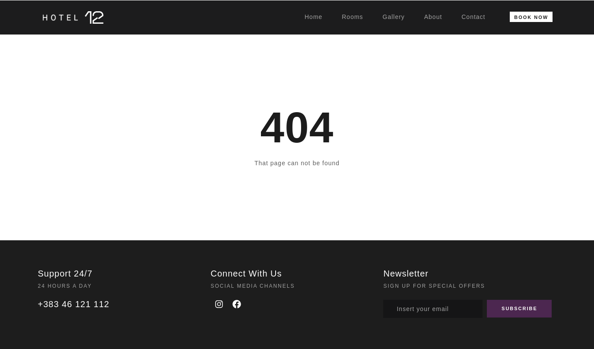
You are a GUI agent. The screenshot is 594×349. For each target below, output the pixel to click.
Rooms (352, 17)
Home (313, 17)
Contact (473, 17)
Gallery (394, 17)
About (433, 17)
